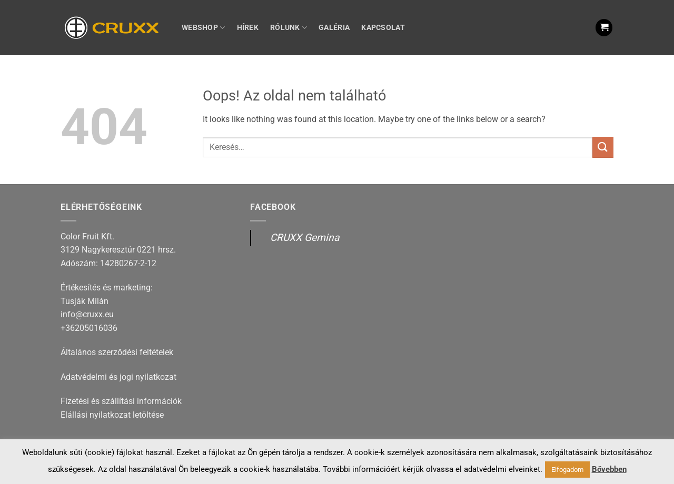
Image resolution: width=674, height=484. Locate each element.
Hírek (248, 27)
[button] (604, 27)
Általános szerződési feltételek (117, 352)
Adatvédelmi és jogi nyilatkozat (118, 377)
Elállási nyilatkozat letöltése (112, 415)
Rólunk (288, 28)
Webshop (203, 28)
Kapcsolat (383, 27)
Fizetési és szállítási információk (121, 401)
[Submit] (602, 147)
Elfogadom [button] (567, 469)
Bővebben (609, 469)
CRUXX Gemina (304, 237)
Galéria (334, 27)
